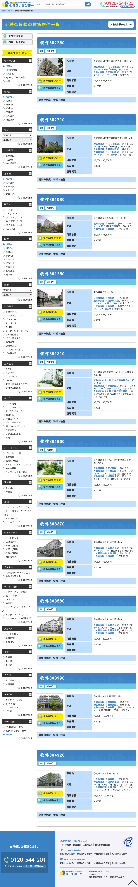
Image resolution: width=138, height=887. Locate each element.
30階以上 (9, 270)
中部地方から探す (101, 854)
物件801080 (52, 200)
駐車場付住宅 (10, 334)
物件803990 (52, 678)
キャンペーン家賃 (13, 699)
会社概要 (77, 844)
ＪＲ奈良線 (99, 305)
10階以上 (9, 259)
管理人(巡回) (10, 545)
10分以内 (9, 115)
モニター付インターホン (16, 330)
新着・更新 (9, 721)
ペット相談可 (10, 633)
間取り (7, 204)
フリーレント (10, 707)
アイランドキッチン (14, 411)
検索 (88, 4)
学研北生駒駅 (121, 391)
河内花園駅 (113, 66)
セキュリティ (10, 532)
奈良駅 (111, 305)
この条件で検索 (26, 85)
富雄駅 (111, 223)
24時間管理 (10, 556)
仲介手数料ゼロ (12, 163)
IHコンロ (8, 414)
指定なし (8, 66)
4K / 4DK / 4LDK (13, 224)
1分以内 (8, 100)
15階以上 (9, 263)
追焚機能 (8, 456)
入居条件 (8, 567)
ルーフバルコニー (13, 315)
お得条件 (8, 694)
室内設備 (8, 363)
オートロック (10, 537)
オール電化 (9, 403)
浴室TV (8, 603)
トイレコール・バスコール (17, 464)
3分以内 (8, 104)
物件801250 (52, 274)
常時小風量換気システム (16, 384)
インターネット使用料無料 (17, 618)
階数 (6, 238)
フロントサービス (13, 349)
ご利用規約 (87, 844)
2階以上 (8, 251)
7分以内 (8, 112)
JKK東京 (8, 73)
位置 (6, 651)
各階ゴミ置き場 (12, 576)
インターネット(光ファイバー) (16, 609)
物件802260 (52, 43)
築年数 (7, 173)
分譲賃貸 (8, 684)
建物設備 (8, 306)
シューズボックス (13, 522)
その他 (7, 675)
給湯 (6, 437)
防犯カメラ (9, 541)
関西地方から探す (84, 854)
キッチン (8, 398)
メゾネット (9, 372)
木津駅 (111, 555)
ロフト (7, 368)
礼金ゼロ (8, 159)
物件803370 (52, 524)
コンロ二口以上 (12, 433)
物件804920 (52, 755)
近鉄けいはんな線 (102, 380)
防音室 (7, 380)
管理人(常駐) (10, 553)
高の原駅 (112, 468)
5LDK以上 (9, 228)
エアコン (8, 487)
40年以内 (9, 194)
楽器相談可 (9, 637)
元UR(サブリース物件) (15, 77)
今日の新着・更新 (13, 726)
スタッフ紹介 (65, 844)
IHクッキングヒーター (15, 426)
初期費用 (8, 150)
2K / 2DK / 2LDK (13, 217)
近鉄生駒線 (99, 228)
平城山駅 (114, 630)
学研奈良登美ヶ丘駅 (124, 380)
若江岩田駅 (113, 149)
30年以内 (9, 190)
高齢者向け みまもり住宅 (16, 572)
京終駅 (111, 297)
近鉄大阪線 (99, 72)
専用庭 (7, 326)
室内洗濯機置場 (12, 387)
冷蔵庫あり (9, 429)
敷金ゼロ (8, 155)
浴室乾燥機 (9, 468)
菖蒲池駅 (112, 704)
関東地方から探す (67, 854)
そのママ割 (9, 703)
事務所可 (8, 641)
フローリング (10, 376)
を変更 (15, 36)
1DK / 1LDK (10, 213)
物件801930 (52, 442)
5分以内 (8, 108)
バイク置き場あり (13, 338)
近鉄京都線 (99, 468)
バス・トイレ (10, 447)
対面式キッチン (12, 418)
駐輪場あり (9, 345)
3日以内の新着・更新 (14, 730)
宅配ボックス (10, 311)
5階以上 (8, 255)
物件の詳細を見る (52, 88)
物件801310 (52, 354)
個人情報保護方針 (102, 844)
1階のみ (8, 248)
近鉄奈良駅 (113, 300)
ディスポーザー (12, 422)
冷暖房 (7, 482)
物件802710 (52, 120)
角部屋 (7, 657)
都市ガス (8, 341)
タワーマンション (13, 680)
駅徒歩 (7, 91)
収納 (6, 501)
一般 (6, 81)
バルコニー (9, 319)
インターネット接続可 (15, 591)
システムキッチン (13, 407)
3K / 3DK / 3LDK (13, 221)
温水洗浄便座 (10, 460)
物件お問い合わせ (52, 81)
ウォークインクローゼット (17, 507)
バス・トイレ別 (12, 453)
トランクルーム (12, 518)
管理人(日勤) (10, 549)
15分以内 (9, 119)
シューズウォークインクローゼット (16, 512)
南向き (7, 664)
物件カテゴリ (10, 60)
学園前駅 (112, 385)
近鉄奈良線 (99, 66)
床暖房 (7, 491)
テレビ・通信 (10, 586)
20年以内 (9, 186)
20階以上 (9, 266)
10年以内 (9, 182)
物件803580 (52, 601)
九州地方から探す (119, 854)
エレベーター (10, 323)
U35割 (7, 711)
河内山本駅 (113, 72)
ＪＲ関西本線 (100, 553)
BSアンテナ (10, 595)
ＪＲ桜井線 (99, 297)
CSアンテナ (10, 599)
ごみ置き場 (9, 353)
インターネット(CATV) (15, 614)
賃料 (6, 129)
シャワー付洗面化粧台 (15, 472)
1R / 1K (8, 209)
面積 (6, 284)
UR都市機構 (10, 69)
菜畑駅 (111, 228)
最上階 (7, 274)
